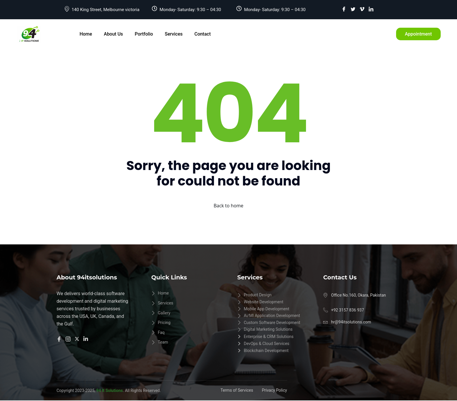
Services (173, 34)
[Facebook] (344, 9)
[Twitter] (353, 9)
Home (86, 34)
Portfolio (143, 34)
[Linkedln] (86, 338)
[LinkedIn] (371, 9)
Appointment (418, 34)
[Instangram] (69, 338)
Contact (202, 34)
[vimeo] (362, 9)
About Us (113, 34)
